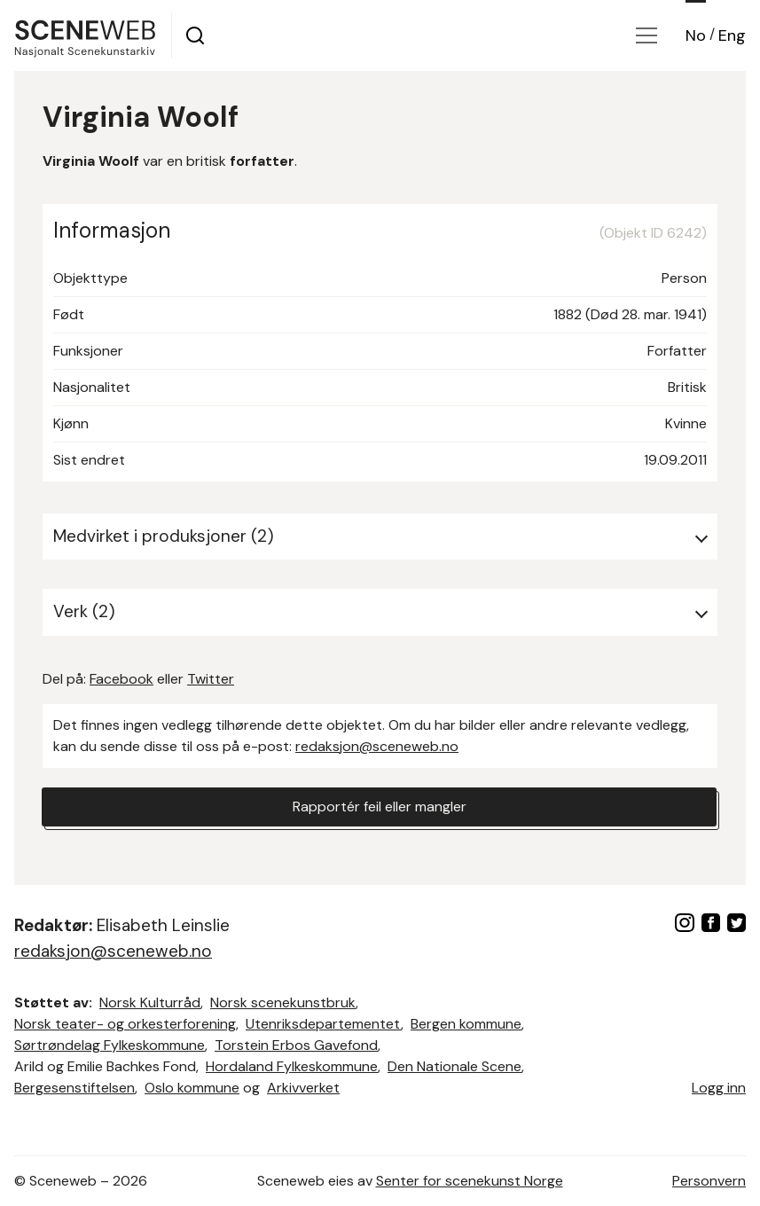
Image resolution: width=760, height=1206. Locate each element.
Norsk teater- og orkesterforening (125, 1023)
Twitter (210, 679)
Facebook (121, 679)
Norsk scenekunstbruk (283, 1002)
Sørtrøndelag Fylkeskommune (109, 1045)
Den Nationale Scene (454, 1066)
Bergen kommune (466, 1023)
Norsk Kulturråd (149, 1002)
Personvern (709, 1180)
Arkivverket (303, 1087)
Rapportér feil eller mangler (379, 806)
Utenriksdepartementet (323, 1023)
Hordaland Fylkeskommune (292, 1066)
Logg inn (719, 1087)
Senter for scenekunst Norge (469, 1180)
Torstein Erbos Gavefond (296, 1045)
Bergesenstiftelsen (74, 1087)
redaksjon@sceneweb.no (376, 746)
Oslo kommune (192, 1087)
